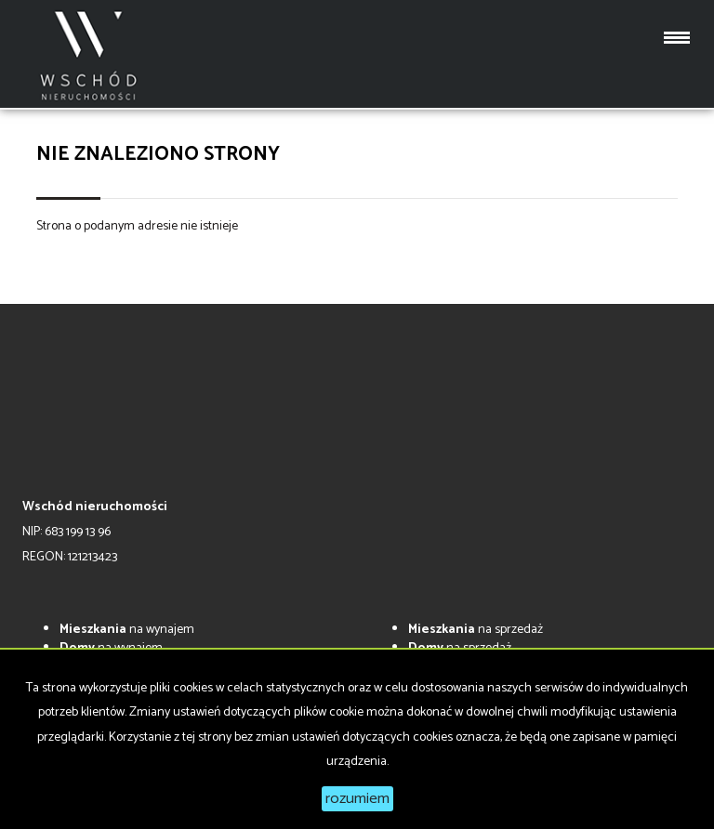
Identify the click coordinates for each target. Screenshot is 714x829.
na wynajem (127, 629)
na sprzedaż (475, 629)
